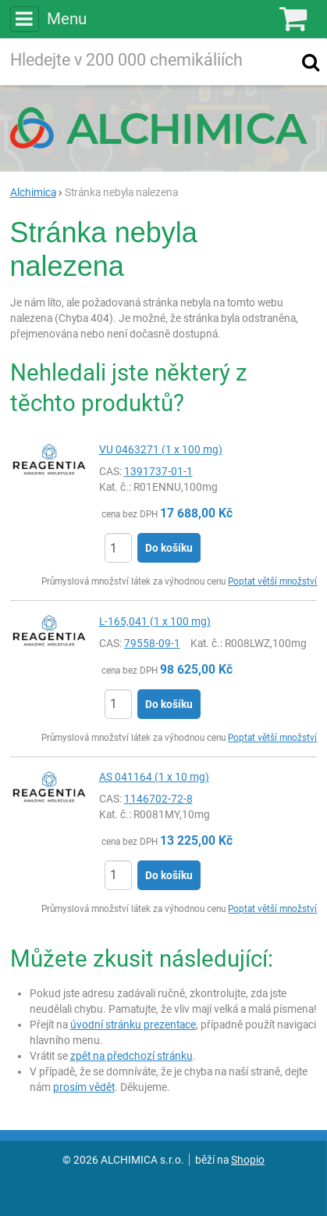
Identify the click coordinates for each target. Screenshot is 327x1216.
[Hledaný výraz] (148, 61)
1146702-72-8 (158, 798)
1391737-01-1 (158, 471)
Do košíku (169, 548)
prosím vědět (84, 1087)
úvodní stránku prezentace (133, 1024)
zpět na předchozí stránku (131, 1056)
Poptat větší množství (272, 581)
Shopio (248, 1159)
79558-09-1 (152, 643)
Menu (48, 18)
